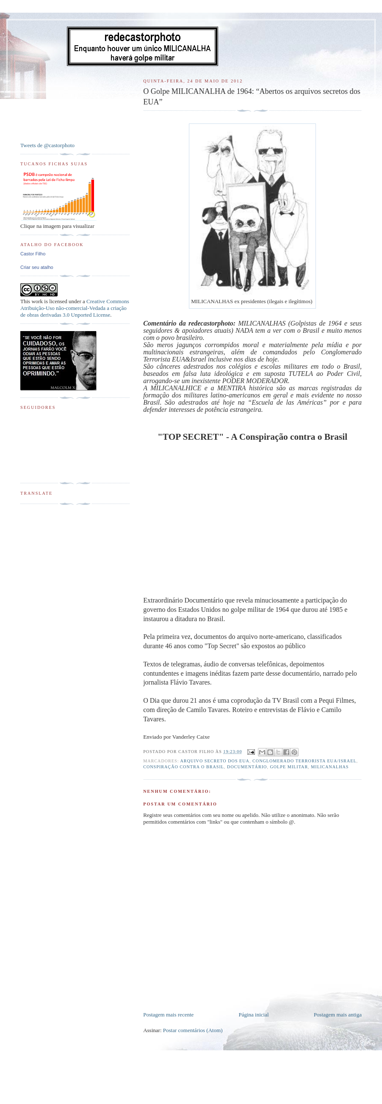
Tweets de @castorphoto (47, 145)
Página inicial (253, 1014)
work (37, 301)
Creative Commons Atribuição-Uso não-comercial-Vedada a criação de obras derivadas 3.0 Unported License (74, 308)
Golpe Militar (289, 766)
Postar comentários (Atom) (193, 1030)
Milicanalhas (330, 766)
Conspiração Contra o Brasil (183, 766)
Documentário (247, 766)
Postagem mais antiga (338, 1014)
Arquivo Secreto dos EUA (214, 761)
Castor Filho (32, 253)
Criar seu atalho (36, 267)
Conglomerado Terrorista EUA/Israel (304, 761)
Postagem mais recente (168, 1014)
